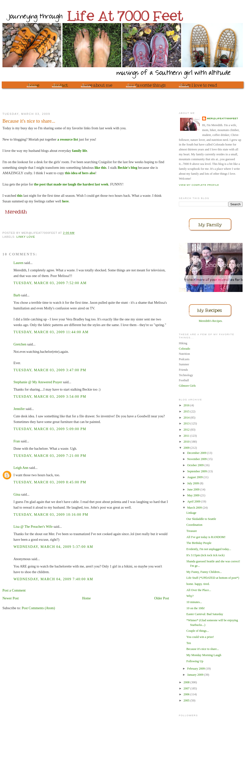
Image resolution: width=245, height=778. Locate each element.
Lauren (18, 263)
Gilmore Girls (187, 385)
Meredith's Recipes (210, 321)
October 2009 (196, 465)
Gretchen (19, 344)
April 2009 (194, 501)
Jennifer (19, 409)
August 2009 (195, 477)
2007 (187, 688)
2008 (187, 682)
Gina (16, 494)
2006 (187, 694)
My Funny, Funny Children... (204, 572)
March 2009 (195, 507)
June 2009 (193, 489)
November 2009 (197, 459)
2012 (187, 429)
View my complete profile (199, 185)
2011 (187, 435)
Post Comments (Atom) (38, 608)
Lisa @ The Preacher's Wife (33, 526)
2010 (187, 441)
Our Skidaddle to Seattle (201, 519)
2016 (187, 405)
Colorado (184, 348)
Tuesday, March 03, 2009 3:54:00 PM (49, 396)
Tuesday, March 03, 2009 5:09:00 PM (49, 429)
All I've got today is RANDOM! (206, 537)
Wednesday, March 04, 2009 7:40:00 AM (53, 579)
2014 (187, 417)
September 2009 (197, 471)
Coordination (194, 525)
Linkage (191, 512)
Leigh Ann (20, 468)
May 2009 (193, 495)
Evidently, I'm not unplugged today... (208, 549)
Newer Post (10, 598)
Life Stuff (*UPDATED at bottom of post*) (212, 578)
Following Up (194, 661)
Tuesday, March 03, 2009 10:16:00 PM (50, 514)
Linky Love (25, 236)
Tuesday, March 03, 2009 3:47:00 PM (49, 370)
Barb (16, 295)
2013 (187, 423)
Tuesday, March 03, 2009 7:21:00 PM (49, 456)
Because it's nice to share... (202, 649)
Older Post (161, 598)
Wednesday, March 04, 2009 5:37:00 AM (53, 547)
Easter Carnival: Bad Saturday (204, 614)
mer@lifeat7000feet (222, 118)
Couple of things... (197, 631)
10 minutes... (194, 602)
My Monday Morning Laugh (203, 655)
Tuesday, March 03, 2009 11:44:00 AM (51, 332)
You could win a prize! (200, 637)
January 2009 (195, 674)
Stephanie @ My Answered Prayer (37, 382)
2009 (187, 447)
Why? (190, 596)
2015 (187, 411)
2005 (187, 700)
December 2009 (197, 453)
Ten (188, 643)
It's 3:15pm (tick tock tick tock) (205, 555)
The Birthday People (198, 543)
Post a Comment (14, 590)
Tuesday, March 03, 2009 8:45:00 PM (49, 482)
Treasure (191, 531)
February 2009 (196, 668)
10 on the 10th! (195, 608)
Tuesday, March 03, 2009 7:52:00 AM (49, 283)
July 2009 (193, 483)
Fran (16, 441)
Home (86, 598)
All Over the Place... (198, 590)
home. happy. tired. (198, 584)
